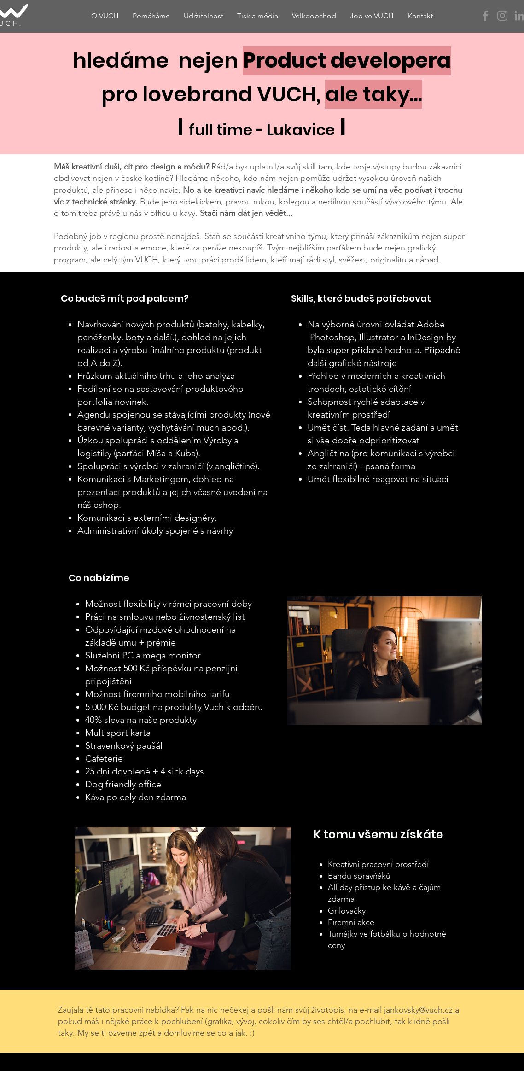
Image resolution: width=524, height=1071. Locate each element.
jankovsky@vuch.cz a (421, 1010)
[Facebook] (485, 16)
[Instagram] (502, 16)
